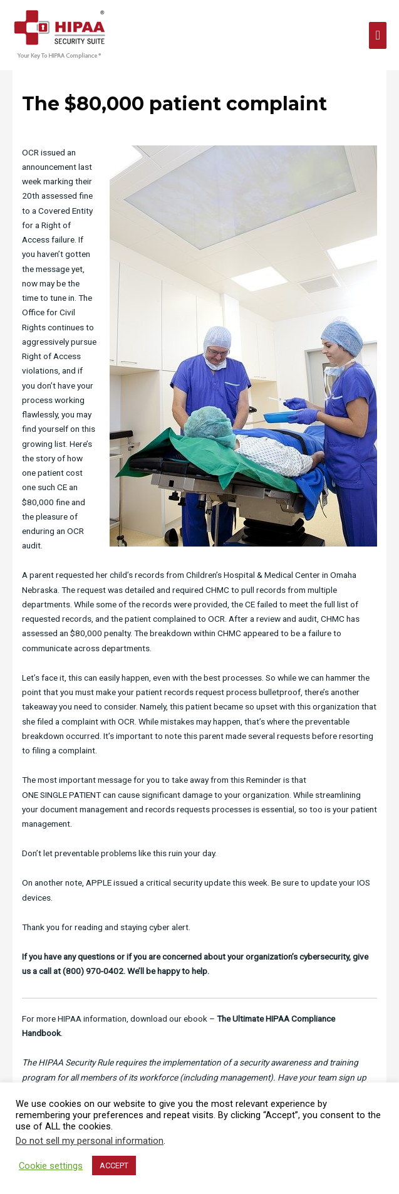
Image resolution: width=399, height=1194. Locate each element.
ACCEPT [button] (114, 1165)
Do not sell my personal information (89, 1140)
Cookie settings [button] (51, 1165)
